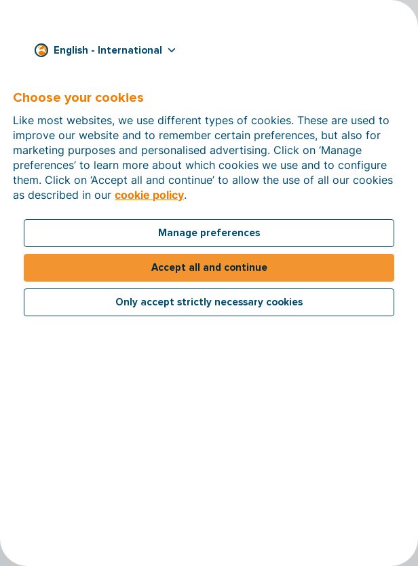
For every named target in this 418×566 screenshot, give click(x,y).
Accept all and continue (209, 267)
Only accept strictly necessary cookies (209, 302)
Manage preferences (209, 233)
